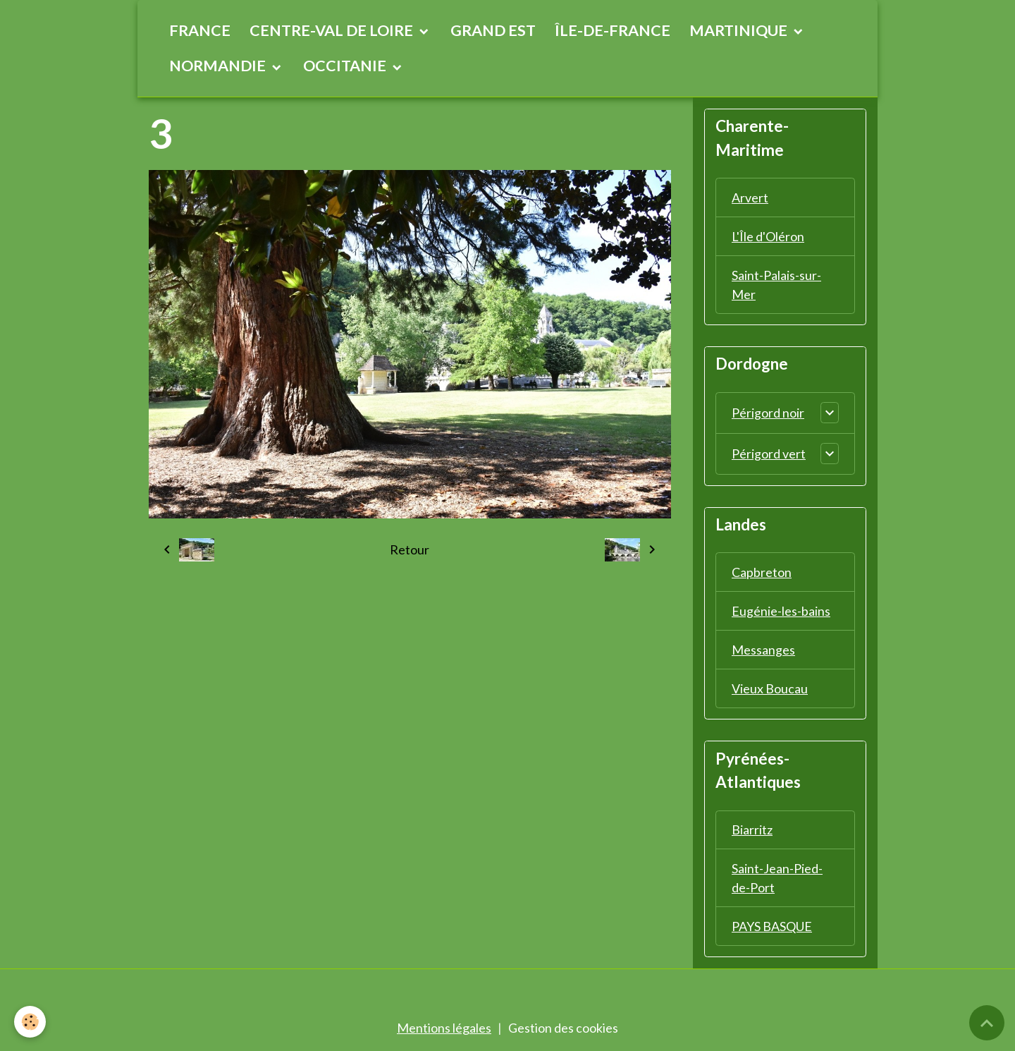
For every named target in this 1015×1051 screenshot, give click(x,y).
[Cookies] (30, 1022)
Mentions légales (444, 1028)
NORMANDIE (219, 65)
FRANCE (199, 30)
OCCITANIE (346, 65)
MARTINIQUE (739, 30)
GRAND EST (493, 30)
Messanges (763, 649)
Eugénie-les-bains (781, 611)
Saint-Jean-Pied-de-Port (777, 878)
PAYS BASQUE (772, 927)
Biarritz (752, 830)
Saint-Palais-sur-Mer (776, 284)
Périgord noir (768, 412)
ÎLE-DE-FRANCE (612, 30)
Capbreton (762, 572)
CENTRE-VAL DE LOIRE (333, 30)
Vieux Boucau (770, 688)
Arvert (750, 197)
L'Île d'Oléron (768, 236)
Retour (409, 549)
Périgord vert (769, 453)
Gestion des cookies (563, 1028)
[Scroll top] (986, 1022)
